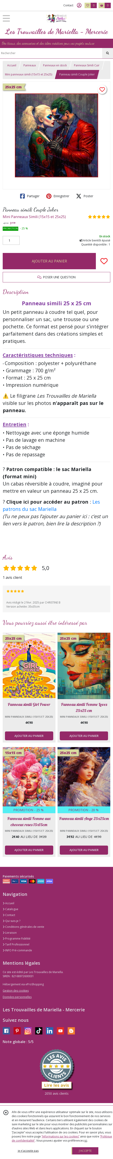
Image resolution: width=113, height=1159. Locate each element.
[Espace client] (79, 5)
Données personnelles (17, 997)
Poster (84, 196)
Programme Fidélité (16, 938)
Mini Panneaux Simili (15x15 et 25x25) (34, 216)
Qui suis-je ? (11, 921)
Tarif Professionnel (16, 944)
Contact (68, 5)
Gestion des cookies (16, 991)
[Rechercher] (107, 53)
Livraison (10, 933)
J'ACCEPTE (85, 1151)
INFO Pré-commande (17, 950)
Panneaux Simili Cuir (86, 65)
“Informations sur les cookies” (60, 1136)
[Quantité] (11, 240)
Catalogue (10, 909)
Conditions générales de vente (23, 927)
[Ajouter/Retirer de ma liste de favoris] (103, 261)
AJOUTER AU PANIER (49, 261)
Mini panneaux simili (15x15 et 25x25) (28, 74)
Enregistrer (57, 196)
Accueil (11, 65)
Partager (29, 196)
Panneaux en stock (55, 65)
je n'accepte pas (28, 1151)
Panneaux (29, 65)
